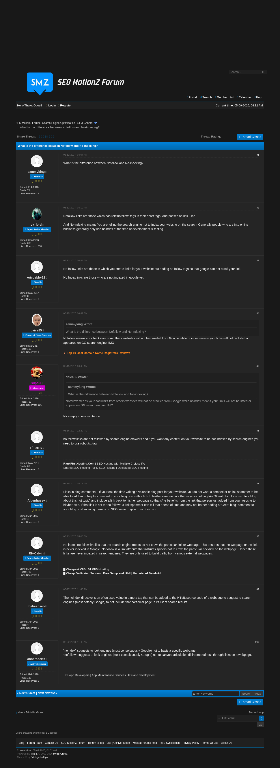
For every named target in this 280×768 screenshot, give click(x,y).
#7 (258, 483)
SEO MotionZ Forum (28, 123)
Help (258, 97)
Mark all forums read (145, 742)
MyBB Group (60, 753)
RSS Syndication (170, 742)
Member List (224, 97)
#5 (258, 366)
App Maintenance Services (109, 675)
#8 (258, 536)
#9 (258, 589)
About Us (226, 742)
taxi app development (141, 675)
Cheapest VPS (76, 569)
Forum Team (34, 742)
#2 (258, 207)
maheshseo (36, 606)
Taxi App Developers (76, 675)
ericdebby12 (36, 277)
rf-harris (36, 447)
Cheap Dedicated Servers (83, 573)
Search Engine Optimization (58, 123)
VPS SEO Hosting (104, 467)
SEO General (85, 123)
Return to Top (96, 742)
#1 (258, 154)
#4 (258, 313)
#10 (257, 642)
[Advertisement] (140, 32)
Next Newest (46, 693)
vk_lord (36, 224)
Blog (21, 742)
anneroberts (36, 659)
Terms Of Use (210, 742)
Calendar (244, 97)
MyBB (34, 753)
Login (51, 105)
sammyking (36, 171)
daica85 (36, 330)
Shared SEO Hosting (76, 467)
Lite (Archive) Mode (118, 742)
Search (206, 97)
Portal (192, 97)
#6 (258, 430)
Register (65, 105)
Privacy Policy (191, 742)
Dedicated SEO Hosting (133, 467)
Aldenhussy (36, 500)
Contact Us (51, 742)
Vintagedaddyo (40, 757)
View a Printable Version (31, 712)
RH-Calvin (36, 553)
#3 (258, 260)
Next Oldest (27, 693)
